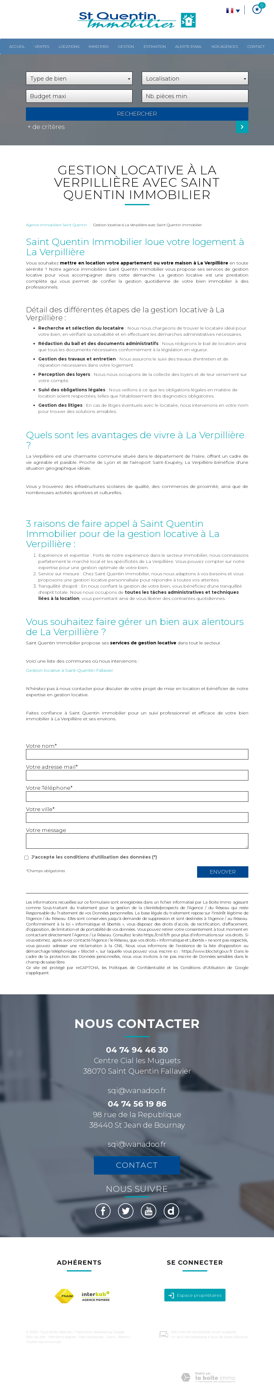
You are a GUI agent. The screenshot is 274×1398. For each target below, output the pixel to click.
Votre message (46, 830)
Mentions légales (62, 1337)
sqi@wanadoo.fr (137, 1090)
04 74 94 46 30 (137, 1050)
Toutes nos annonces (43, 1342)
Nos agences (225, 46)
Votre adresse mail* (52, 767)
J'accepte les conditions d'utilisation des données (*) (94, 857)
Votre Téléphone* (49, 788)
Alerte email (188, 46)
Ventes (42, 46)
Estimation (155, 46)
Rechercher (137, 113)
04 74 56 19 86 (137, 1104)
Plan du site (35, 1337)
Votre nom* (41, 746)
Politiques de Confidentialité (136, 967)
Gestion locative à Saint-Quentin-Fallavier (69, 670)
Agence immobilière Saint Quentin (56, 225)
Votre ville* (40, 809)
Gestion (126, 46)
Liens (111, 1337)
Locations (69, 46)
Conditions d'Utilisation (202, 967)
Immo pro (98, 46)
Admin (124, 1337)
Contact (256, 46)
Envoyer (223, 872)
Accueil (17, 46)
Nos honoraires (91, 1337)
